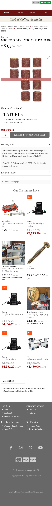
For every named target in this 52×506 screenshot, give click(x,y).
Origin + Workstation (12, 314)
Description (8, 380)
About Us (7, 409)
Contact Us (7, 413)
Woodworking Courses (12, 426)
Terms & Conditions (36, 429)
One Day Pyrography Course (37, 315)
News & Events (9, 429)
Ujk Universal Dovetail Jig (13, 225)
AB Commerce (37, 492)
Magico (18, 492)
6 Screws (31, 268)
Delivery (31, 409)
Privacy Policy (34, 426)
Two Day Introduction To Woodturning (13, 270)
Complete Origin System (35, 225)
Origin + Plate (9, 359)
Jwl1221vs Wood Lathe (37, 359)
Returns (31, 413)
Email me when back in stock (29, 134)
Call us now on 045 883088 (26, 470)
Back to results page (11, 182)
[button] (48, 58)
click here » (13, 166)
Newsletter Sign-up (11, 416)
